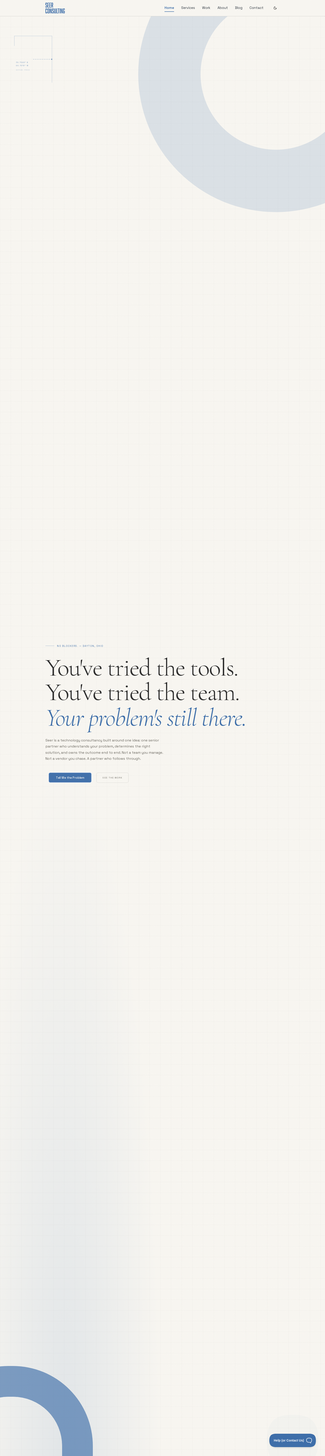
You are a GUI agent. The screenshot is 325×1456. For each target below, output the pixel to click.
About (222, 8)
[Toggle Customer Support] (292, 1440)
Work (206, 8)
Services (188, 8)
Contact (257, 8)
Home (169, 8)
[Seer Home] (55, 8)
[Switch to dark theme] (275, 8)
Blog (238, 8)
